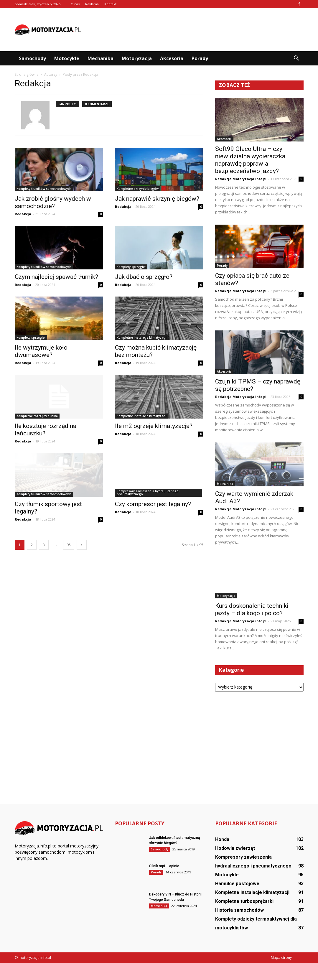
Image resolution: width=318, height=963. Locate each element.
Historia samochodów (239, 910)
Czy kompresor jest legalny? (153, 504)
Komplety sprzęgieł (131, 267)
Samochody (32, 58)
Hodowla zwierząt (235, 848)
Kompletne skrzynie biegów (138, 189)
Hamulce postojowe (237, 883)
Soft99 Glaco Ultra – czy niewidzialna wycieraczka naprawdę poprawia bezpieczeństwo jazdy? (250, 160)
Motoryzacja (137, 58)
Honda (222, 839)
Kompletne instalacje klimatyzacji (142, 337)
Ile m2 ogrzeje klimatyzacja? (153, 425)
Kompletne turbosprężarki (244, 901)
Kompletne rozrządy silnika (37, 416)
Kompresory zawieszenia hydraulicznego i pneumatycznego (148, 492)
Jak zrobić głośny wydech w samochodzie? (53, 202)
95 (69, 544)
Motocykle (66, 58)
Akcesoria (171, 58)
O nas (75, 4)
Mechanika (100, 58)
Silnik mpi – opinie (164, 866)
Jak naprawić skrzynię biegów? (157, 198)
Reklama (92, 4)
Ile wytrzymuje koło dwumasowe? (41, 351)
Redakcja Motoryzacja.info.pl (240, 179)
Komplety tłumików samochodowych (44, 189)
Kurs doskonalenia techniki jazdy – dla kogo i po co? (252, 609)
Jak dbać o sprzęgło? (143, 276)
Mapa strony (281, 957)
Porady (200, 58)
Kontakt (110, 4)
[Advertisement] (196, 30)
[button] (296, 58)
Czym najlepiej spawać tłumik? (56, 276)
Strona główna (27, 74)
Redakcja (23, 214)
